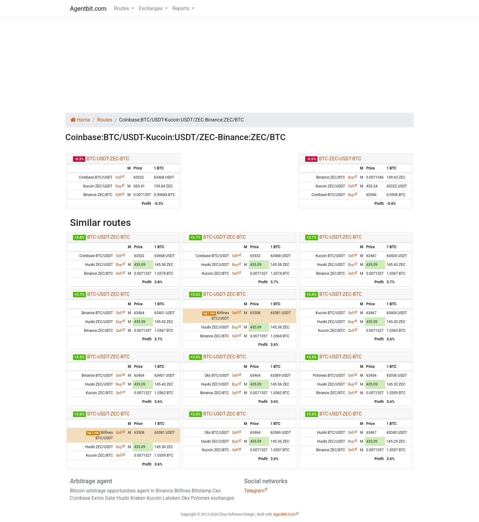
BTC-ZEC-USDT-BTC (340, 158)
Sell (118, 177)
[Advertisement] (239, 65)
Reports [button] (181, 8)
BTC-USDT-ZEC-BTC (107, 158)
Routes (104, 120)
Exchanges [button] (151, 8)
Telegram (254, 491)
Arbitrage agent (91, 481)
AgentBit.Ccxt (284, 514)
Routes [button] (122, 8)
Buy (118, 186)
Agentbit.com (88, 8)
